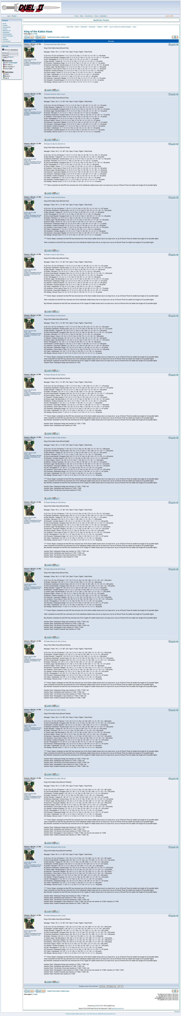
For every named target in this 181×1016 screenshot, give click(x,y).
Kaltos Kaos (65, 37)
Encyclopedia (6, 27)
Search (77, 26)
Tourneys (5, 39)
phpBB (96, 1005)
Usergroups (92, 26)
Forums (96, 16)
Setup (4, 37)
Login (8, 16)
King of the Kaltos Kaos (38, 31)
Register (14, 16)
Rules (81, 16)
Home (76, 16)
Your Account (88, 16)
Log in (134, 26)
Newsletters (103, 16)
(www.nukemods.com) (109, 1013)
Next (35, 34)
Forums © (177, 1011)
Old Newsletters (7, 34)
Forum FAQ (70, 26)
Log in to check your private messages (120, 26)
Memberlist (84, 26)
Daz (85, 1013)
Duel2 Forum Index (53, 37)
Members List (6, 30)
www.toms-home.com (118, 1008)
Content (5, 25)
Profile (105, 26)
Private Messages (8, 36)
